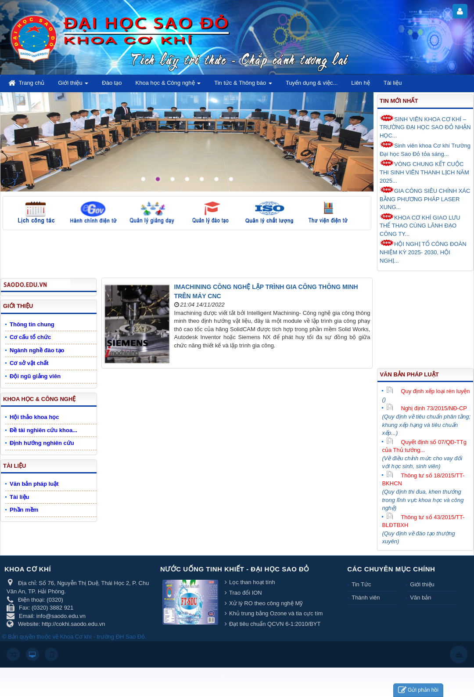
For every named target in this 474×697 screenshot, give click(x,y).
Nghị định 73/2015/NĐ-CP (426, 408)
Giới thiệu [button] (73, 85)
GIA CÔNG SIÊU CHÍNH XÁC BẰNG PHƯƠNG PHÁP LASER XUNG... (425, 198)
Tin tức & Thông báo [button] (243, 85)
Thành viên (366, 597)
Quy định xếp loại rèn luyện (428, 391)
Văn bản (420, 597)
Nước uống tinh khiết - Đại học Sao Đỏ (234, 569)
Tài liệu (14, 465)
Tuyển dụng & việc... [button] (312, 82)
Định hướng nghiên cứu (42, 443)
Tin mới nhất (399, 101)
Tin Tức (361, 584)
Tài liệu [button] (393, 82)
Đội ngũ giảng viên (35, 376)
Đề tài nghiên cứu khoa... (43, 430)
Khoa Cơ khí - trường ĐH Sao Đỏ (102, 636)
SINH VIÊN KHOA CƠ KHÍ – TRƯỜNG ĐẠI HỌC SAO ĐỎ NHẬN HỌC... (425, 127)
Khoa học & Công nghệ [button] (168, 85)
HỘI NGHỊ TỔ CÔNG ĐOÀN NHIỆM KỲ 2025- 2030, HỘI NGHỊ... (423, 251)
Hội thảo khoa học (34, 417)
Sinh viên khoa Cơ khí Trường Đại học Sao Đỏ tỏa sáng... (425, 149)
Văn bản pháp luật (409, 374)
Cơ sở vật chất (29, 363)
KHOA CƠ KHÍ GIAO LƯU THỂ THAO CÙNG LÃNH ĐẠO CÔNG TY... (420, 225)
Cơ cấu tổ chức (30, 337)
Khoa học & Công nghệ (39, 399)
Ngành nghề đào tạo (37, 350)
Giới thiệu (18, 306)
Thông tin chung (32, 324)
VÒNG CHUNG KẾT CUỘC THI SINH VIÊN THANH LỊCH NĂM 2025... (424, 171)
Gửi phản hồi (418, 690)
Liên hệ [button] (360, 82)
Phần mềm (24, 509)
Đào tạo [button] (112, 82)
